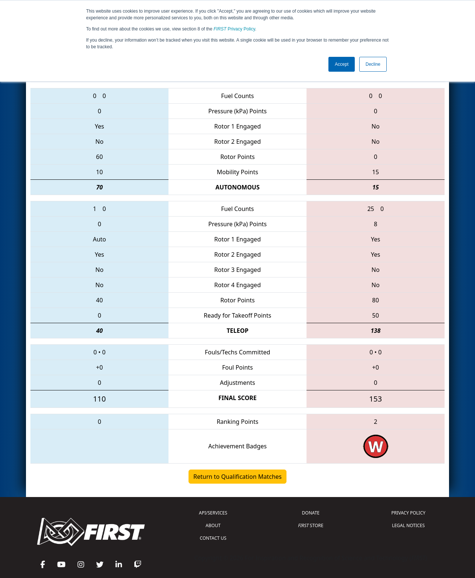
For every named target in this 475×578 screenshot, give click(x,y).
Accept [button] (341, 64)
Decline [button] (373, 64)
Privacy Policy (234, 29)
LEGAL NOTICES (408, 525)
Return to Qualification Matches (237, 477)
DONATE (311, 513)
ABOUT (213, 525)
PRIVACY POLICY (408, 513)
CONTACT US (213, 538)
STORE (310, 525)
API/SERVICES (213, 513)
